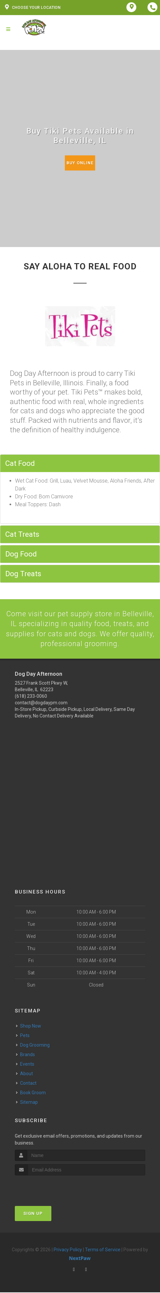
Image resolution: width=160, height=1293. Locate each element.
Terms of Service (102, 1250)
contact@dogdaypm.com (41, 703)
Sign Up (33, 1214)
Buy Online (80, 162)
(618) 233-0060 (31, 696)
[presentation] (50, 1188)
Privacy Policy (68, 1250)
